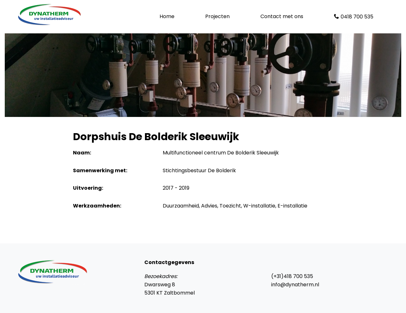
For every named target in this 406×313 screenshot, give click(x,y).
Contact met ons (281, 16)
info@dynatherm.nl (295, 284)
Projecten (217, 16)
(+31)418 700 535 (292, 276)
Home (167, 16)
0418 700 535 (357, 16)
